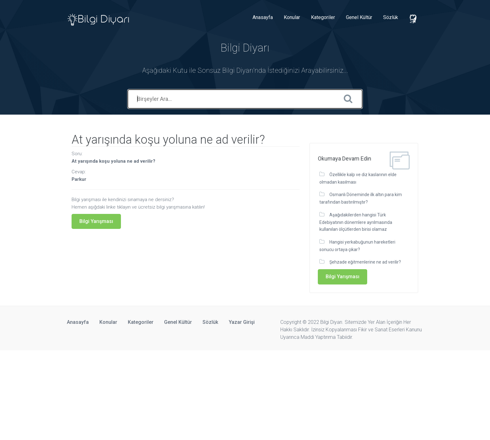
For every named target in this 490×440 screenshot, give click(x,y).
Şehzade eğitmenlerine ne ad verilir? (365, 262)
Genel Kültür (359, 17)
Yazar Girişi (242, 322)
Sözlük (390, 17)
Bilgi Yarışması (96, 221)
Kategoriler (323, 17)
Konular (292, 17)
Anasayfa (262, 17)
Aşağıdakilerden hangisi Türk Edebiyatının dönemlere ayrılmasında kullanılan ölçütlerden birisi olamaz (355, 222)
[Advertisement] (187, 394)
